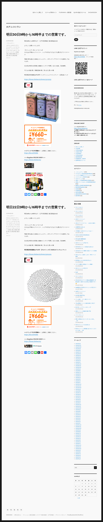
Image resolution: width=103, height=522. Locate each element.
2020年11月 (78, 426)
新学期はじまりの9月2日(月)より (83, 260)
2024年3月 (78, 359)
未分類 (77, 189)
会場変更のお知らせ (80, 227)
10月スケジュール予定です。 (82, 243)
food (76, 272)
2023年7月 (78, 372)
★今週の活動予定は (80, 295)
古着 (7, 53)
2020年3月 (78, 440)
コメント (8, 57)
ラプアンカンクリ (12, 226)
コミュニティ (9, 47)
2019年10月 (78, 448)
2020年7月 (78, 433)
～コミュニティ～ (10, 43)
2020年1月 (78, 443)
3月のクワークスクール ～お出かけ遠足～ (85, 223)
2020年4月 (78, 438)
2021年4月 (78, 418)
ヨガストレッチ (79, 178)
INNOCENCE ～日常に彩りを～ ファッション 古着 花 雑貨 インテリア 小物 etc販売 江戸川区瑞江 (30, 515)
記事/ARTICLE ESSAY (80, 194)
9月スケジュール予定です (81, 268)
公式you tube (78, 152)
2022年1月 (78, 403)
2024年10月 (78, 347)
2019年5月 (78, 457)
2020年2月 (78, 442)
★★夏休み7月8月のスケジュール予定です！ (86, 287)
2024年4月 (78, 357)
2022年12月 (78, 384)
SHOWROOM (92, 12)
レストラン (12, 52)
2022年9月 (78, 389)
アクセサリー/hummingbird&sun (83, 173)
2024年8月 (78, 350)
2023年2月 (78, 381)
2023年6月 (78, 374)
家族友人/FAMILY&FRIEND (82, 185)
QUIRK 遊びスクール (80, 12)
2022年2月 (78, 401)
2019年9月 (78, 450)
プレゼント (11, 224)
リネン (13, 228)
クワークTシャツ (79, 315)
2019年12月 (78, 445)
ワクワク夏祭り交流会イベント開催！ (84, 264)
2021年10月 (78, 408)
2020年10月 (78, 428)
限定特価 (15, 55)
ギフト (17, 45)
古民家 (17, 52)
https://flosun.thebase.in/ (32, 160)
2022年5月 (78, 396)
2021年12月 (78, 404)
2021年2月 (78, 421)
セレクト (8, 48)
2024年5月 (78, 355)
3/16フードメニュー (80, 219)
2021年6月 (78, 414)
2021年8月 (78, 411)
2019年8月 (78, 452)
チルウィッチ (12, 223)
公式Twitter (78, 153)
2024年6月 (78, 354)
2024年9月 (78, 348)
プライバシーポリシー (60, 515)
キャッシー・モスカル (11, 219)
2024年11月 (78, 345)
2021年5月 (78, 416)
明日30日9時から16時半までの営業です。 (37, 34)
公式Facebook (78, 155)
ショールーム (16, 47)
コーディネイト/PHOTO (81, 177)
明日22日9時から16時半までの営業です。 (36, 207)
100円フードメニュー (80, 291)
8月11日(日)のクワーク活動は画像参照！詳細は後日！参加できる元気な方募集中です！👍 (85, 281)
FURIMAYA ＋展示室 (65, 12)
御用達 (14, 53)
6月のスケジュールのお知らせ (82, 324)
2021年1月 (77, 423)
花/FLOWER (78, 192)
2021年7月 (78, 413)
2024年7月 (78, 352)
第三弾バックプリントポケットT (83, 307)
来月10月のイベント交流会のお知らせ (84, 246)
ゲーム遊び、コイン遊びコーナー (83, 299)
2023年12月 (78, 364)
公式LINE (77, 148)
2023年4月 (78, 377)
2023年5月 (78, 376)
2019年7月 (78, 453)
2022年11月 (78, 386)
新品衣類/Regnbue (80, 187)
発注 (10, 55)
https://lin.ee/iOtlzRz (31, 153)
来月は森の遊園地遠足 (80, 239)
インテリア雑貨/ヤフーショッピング (84, 175)
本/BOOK (77, 190)
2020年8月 (78, 431)
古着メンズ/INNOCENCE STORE (83, 180)
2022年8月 (78, 391)
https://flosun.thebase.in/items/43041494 (37, 254)
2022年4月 (78, 398)
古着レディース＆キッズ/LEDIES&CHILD (85, 182)
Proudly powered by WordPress (75, 515)
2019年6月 (78, 455)
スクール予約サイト (51, 12)
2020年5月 (78, 436)
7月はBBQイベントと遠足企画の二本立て (85, 303)
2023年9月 (78, 369)
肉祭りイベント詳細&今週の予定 (83, 311)
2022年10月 (78, 387)
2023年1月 (78, 382)
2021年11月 (78, 406)
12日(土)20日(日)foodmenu (82, 235)
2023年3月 (78, 379)
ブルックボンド (13, 50)
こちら (79, 105)
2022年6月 (78, 394)
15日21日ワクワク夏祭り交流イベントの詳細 (86, 250)
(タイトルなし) (79, 207)
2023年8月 (78, 370)
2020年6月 (78, 435)
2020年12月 (78, 425)
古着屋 (10, 53)
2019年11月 (78, 447)
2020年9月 (78, 430)
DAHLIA (8, 218)
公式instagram (79, 150)
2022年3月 (78, 399)
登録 (76, 39)
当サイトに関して (38, 12)
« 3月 (78, 498)
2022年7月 (78, 392)
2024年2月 (78, 360)
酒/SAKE (77, 195)
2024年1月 (78, 362)
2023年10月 (78, 367)
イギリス (8, 45)
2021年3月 (78, 420)
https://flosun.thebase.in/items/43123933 (37, 79)
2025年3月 (78, 343)
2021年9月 (78, 409)
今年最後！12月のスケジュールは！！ (84, 231)
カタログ (13, 45)
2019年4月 (78, 459)
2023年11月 (78, 365)
